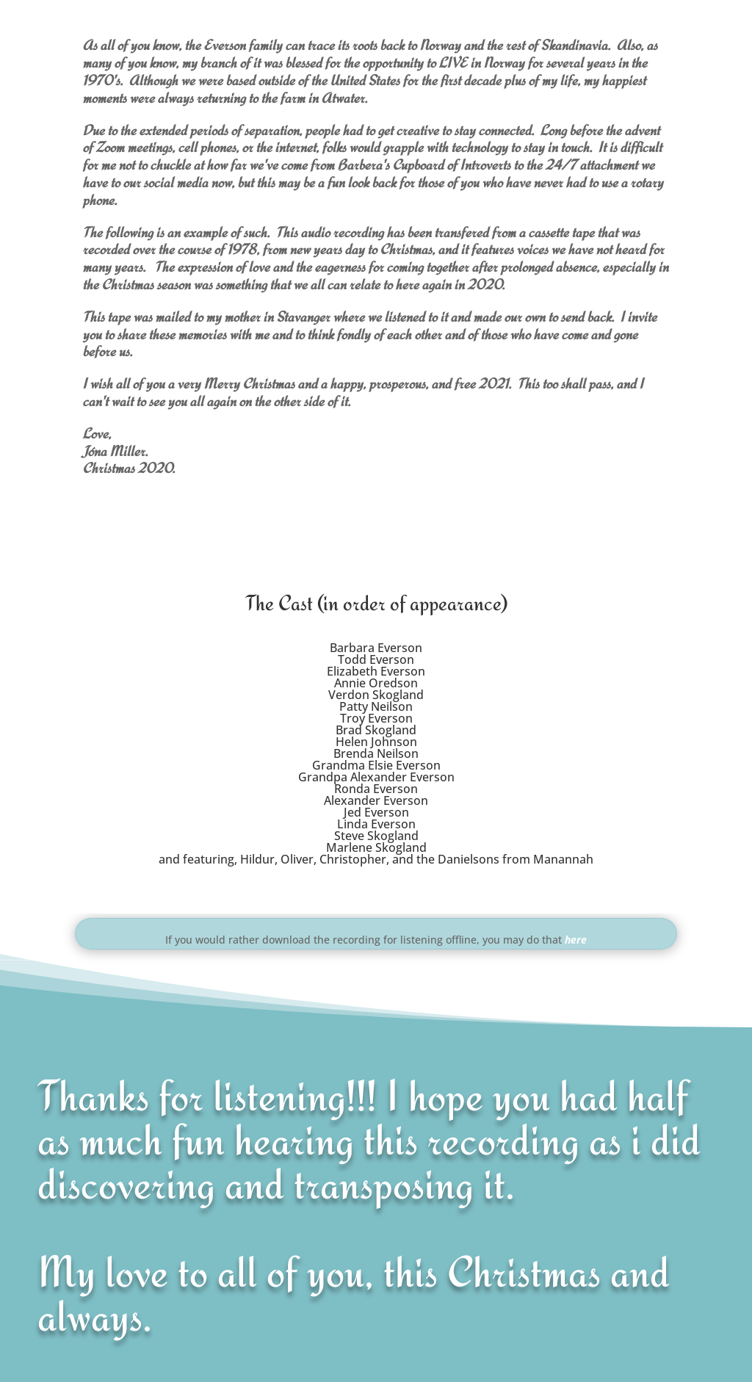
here (576, 940)
